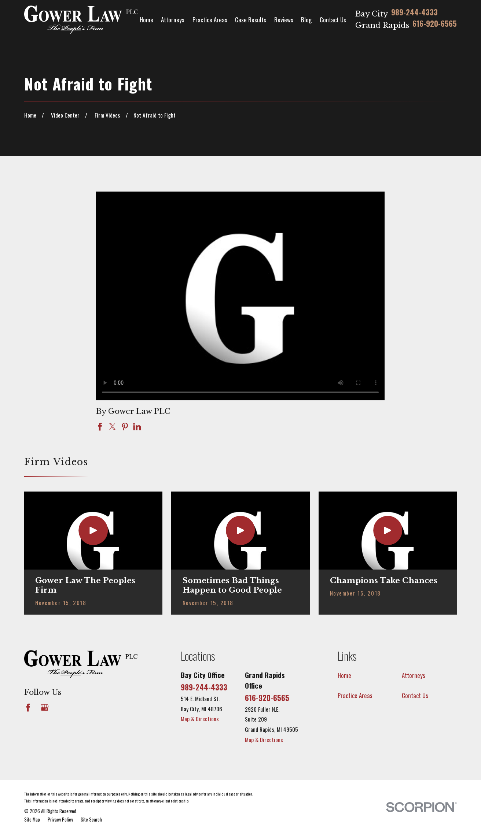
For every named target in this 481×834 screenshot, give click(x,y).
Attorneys (413, 675)
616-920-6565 (434, 24)
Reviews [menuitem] (283, 19)
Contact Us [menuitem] (333, 19)
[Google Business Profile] (44, 707)
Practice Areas (355, 695)
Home (344, 675)
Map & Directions (200, 719)
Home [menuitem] (146, 19)
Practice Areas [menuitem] (209, 19)
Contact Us (415, 695)
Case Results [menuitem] (250, 19)
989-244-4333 (414, 13)
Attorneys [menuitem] (172, 19)
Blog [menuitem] (306, 19)
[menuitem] (32, 820)
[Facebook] (28, 707)
